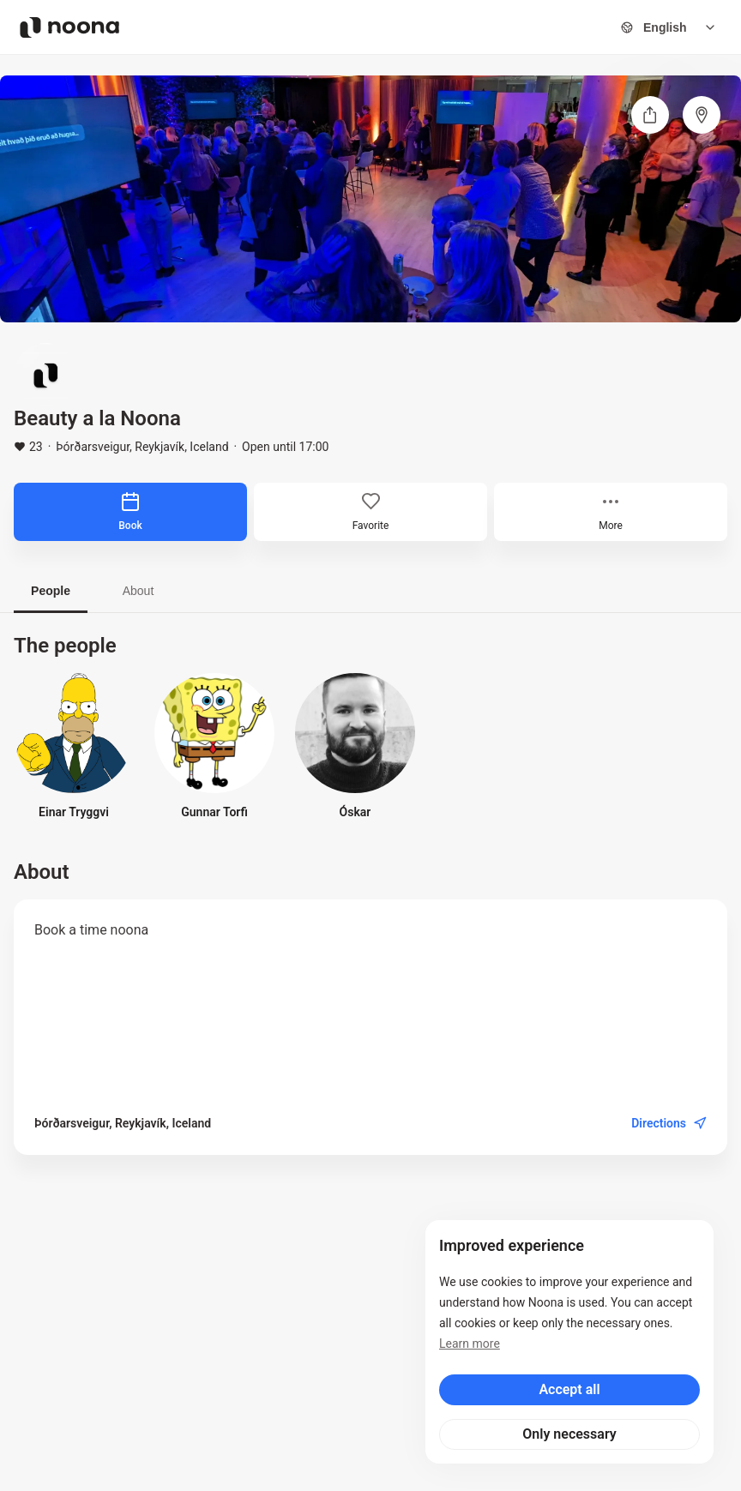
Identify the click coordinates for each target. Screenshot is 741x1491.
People (50, 591)
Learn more (469, 1343)
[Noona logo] (69, 27)
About (138, 591)
